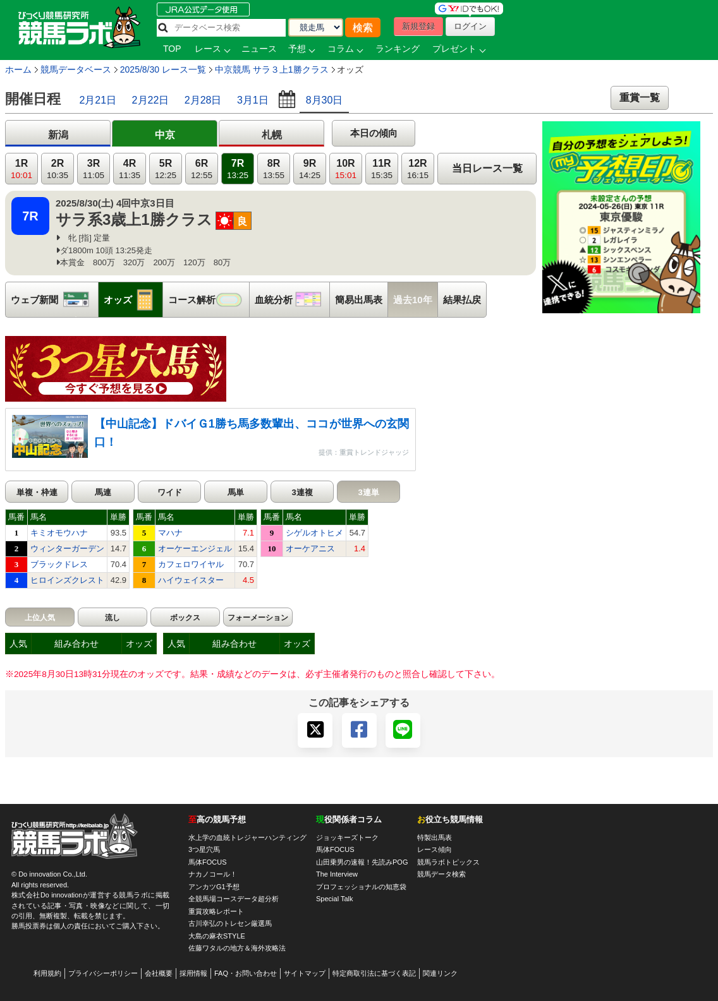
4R (129, 169)
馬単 (236, 492)
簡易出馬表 (358, 299)
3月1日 (253, 100)
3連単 (368, 492)
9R (309, 169)
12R (418, 169)
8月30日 (324, 100)
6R (201, 169)
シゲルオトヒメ (314, 532)
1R (21, 169)
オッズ (133, 299)
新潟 (58, 134)
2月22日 (150, 100)
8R (273, 169)
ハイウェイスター (191, 580)
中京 (165, 134)
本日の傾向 (374, 133)
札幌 (272, 134)
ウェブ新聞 (54, 299)
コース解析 (208, 299)
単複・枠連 (37, 492)
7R (237, 169)
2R (57, 169)
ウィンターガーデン (67, 548)
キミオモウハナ (59, 532)
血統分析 (292, 299)
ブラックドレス (59, 564)
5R (165, 169)
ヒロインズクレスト (67, 580)
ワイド (169, 492)
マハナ (170, 532)
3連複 (301, 492)
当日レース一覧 (487, 168)
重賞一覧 (639, 97)
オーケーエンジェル (195, 548)
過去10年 (412, 299)
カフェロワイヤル (191, 564)
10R (345, 169)
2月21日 (97, 100)
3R (93, 169)
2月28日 (203, 100)
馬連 (103, 492)
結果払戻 (462, 299)
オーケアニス (310, 548)
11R (381, 169)
